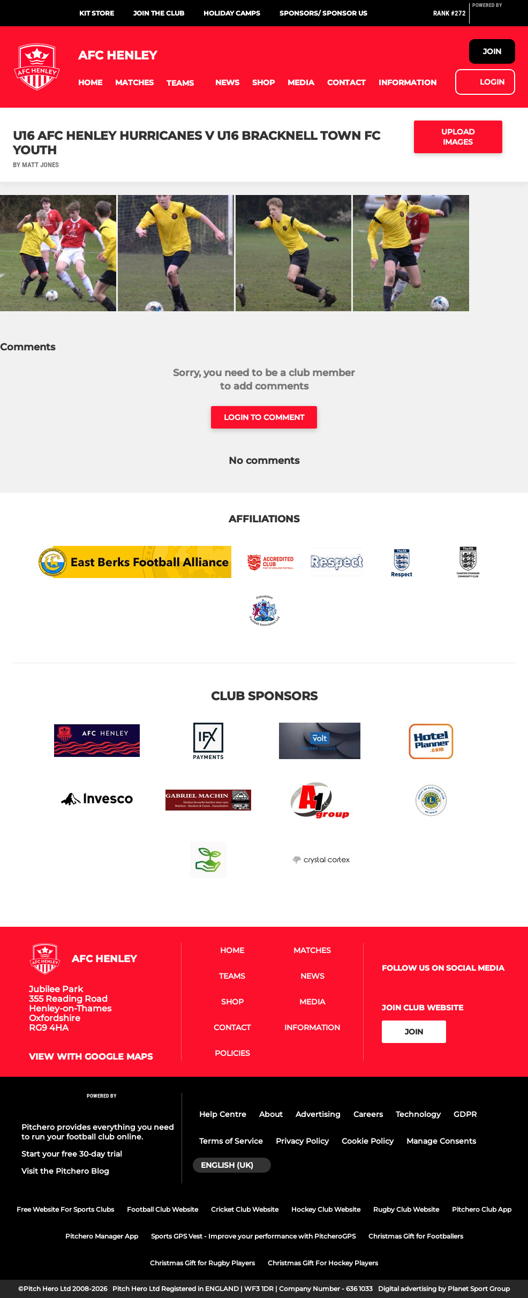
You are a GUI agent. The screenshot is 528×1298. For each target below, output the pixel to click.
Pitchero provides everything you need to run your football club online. (97, 1132)
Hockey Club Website (325, 1209)
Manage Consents (441, 1141)
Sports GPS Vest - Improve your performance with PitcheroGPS (253, 1236)
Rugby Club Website (406, 1209)
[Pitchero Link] (493, 17)
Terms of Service (231, 1141)
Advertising (318, 1114)
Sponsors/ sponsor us (323, 13)
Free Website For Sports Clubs (65, 1209)
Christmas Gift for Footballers (415, 1236)
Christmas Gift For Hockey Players (323, 1263)
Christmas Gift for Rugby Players (202, 1263)
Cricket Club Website (244, 1209)
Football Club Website (162, 1209)
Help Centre (222, 1114)
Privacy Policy (302, 1141)
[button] (90, 82)
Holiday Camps (231, 13)
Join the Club (158, 13)
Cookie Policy (368, 1141)
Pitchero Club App (481, 1209)
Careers (368, 1114)
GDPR (465, 1114)
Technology (418, 1114)
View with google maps (91, 1057)
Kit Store (96, 13)
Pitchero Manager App (101, 1236)
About (271, 1114)
